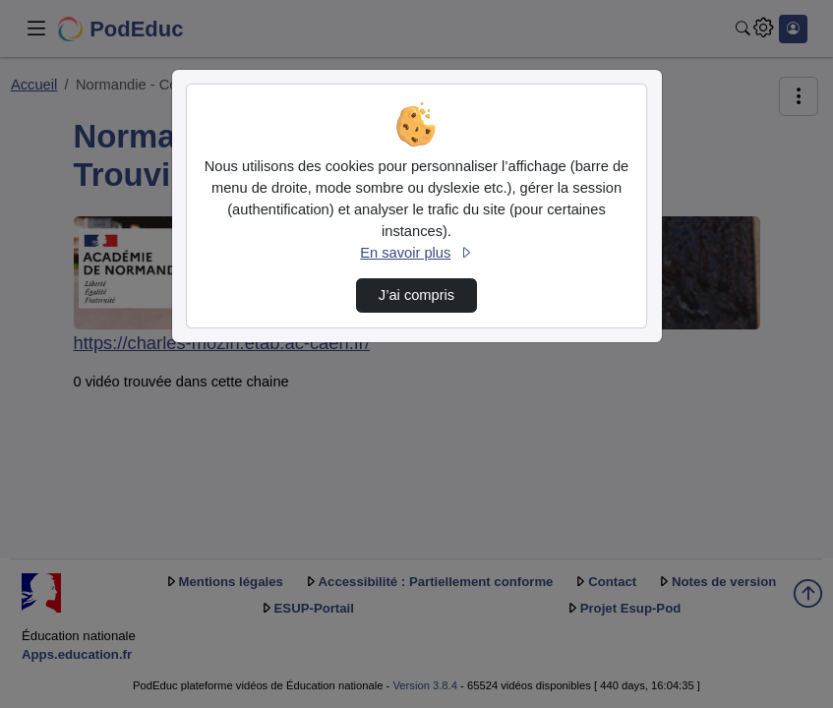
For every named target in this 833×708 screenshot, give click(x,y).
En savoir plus (416, 253)
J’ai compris (416, 295)
